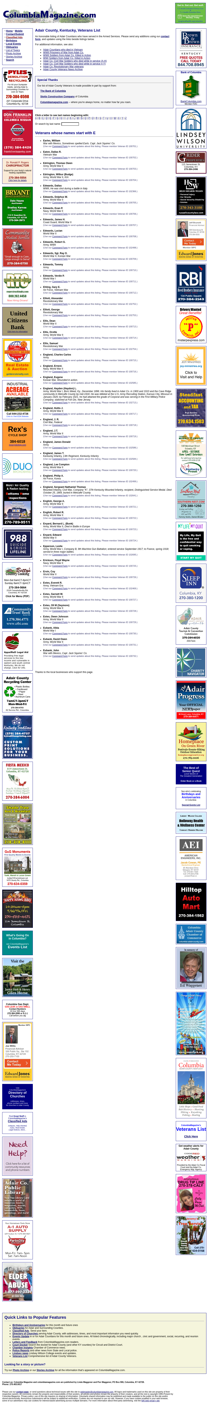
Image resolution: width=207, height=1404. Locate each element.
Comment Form (60, 146)
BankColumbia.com (191, 101)
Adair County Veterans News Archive (63, 69)
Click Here (191, 1136)
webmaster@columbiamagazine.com (96, 1392)
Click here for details (17, 180)
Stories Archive (14, 56)
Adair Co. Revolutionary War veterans (63, 66)
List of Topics (13, 50)
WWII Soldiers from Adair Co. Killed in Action (67, 55)
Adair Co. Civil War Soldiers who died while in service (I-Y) (74, 63)
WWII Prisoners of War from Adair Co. (63, 52)
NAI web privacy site (150, 1401)
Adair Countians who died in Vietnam (63, 49)
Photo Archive (13, 53)
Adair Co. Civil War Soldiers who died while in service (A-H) (75, 61)
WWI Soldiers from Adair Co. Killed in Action (66, 58)
